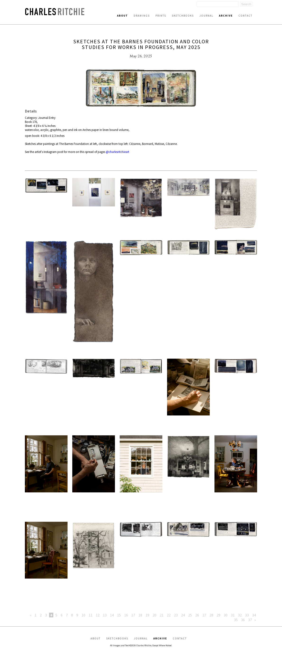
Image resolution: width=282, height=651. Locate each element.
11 (90, 615)
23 (176, 615)
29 (218, 615)
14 (112, 615)
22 (169, 615)
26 (197, 615)
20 (154, 615)
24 (183, 615)
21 (162, 615)
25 (190, 615)
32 (240, 615)
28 (211, 615)
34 (254, 615)
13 (105, 615)
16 (126, 615)
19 (147, 615)
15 (119, 615)
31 (233, 615)
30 (225, 615)
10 (83, 615)
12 (98, 615)
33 (247, 615)
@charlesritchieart (117, 152)
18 (140, 615)
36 (243, 619)
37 (250, 619)
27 (204, 615)
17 (133, 615)
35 (236, 619)
